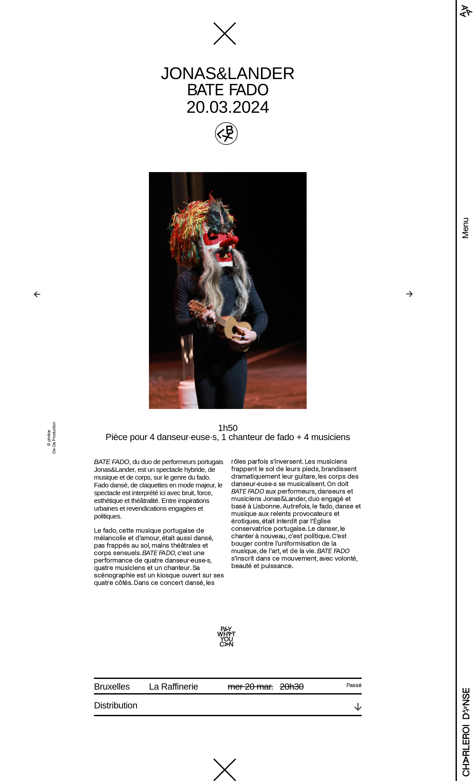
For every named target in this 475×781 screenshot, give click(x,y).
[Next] (409, 294)
